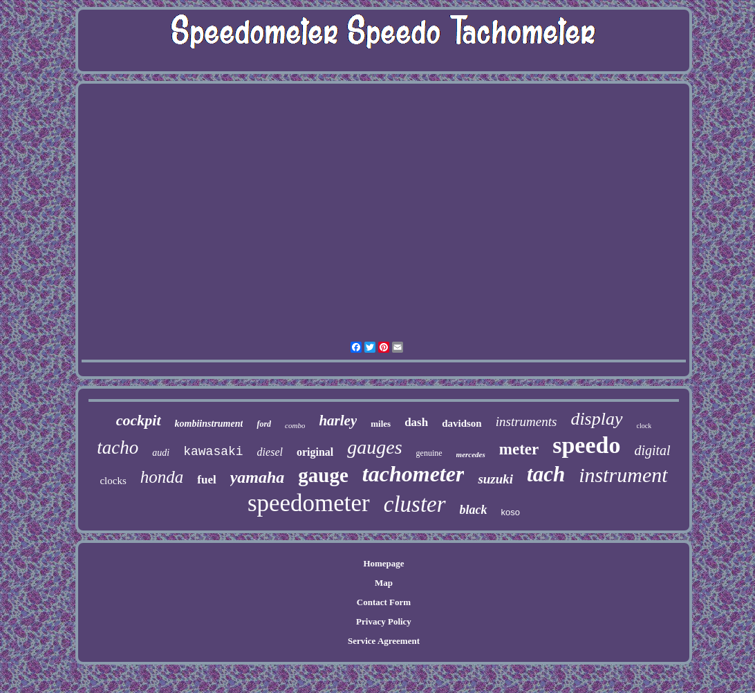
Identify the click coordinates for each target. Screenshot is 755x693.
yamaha (257, 477)
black (473, 510)
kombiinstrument (209, 423)
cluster (415, 504)
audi (160, 452)
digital (652, 450)
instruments (526, 421)
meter (519, 449)
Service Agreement (384, 641)
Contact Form (384, 602)
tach (546, 474)
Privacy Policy (383, 621)
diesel (270, 452)
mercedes (470, 454)
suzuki (495, 479)
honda (162, 477)
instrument (623, 474)
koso (510, 512)
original (315, 452)
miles (381, 423)
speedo (586, 445)
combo (295, 425)
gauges (374, 447)
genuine (429, 453)
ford (264, 424)
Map (384, 583)
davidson (462, 423)
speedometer (309, 503)
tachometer (413, 473)
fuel (206, 479)
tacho (117, 447)
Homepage (383, 563)
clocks (113, 480)
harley (338, 420)
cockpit (138, 420)
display (596, 419)
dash (416, 422)
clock (644, 425)
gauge (323, 475)
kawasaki (213, 452)
